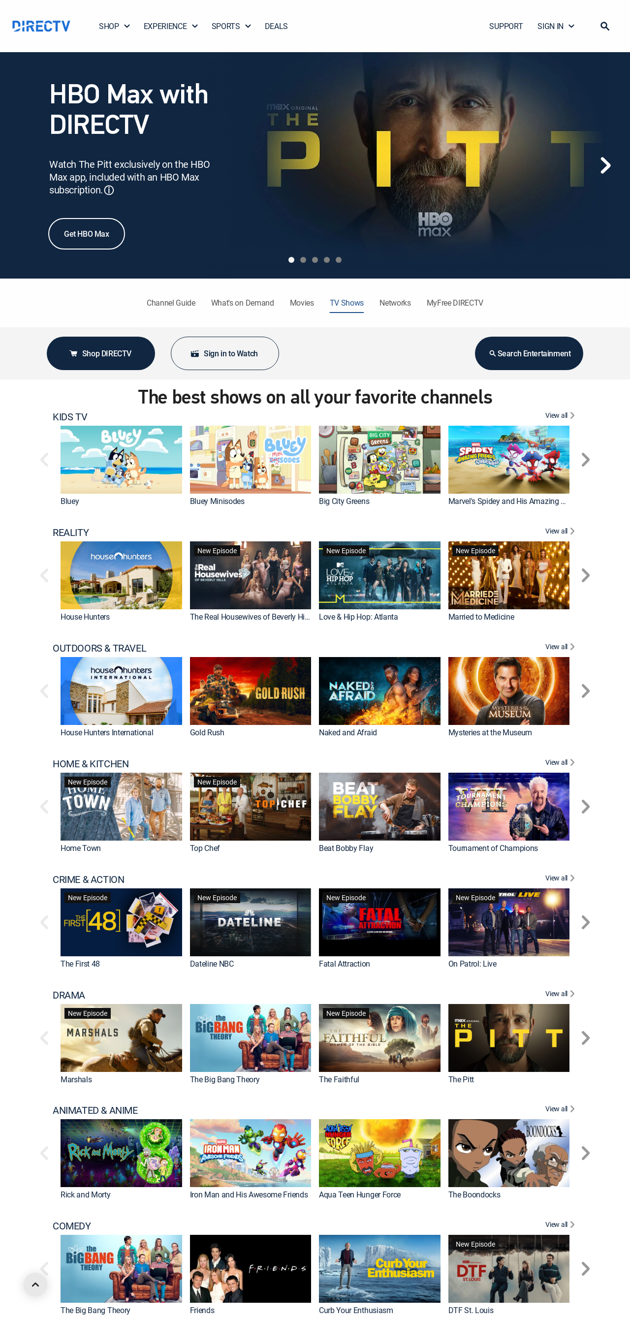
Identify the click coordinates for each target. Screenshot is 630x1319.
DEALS (276, 26)
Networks (394, 302)
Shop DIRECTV (99, 353)
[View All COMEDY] (561, 1226)
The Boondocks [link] (474, 1194)
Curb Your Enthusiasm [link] (356, 1310)
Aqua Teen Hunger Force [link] (360, 1194)
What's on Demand (242, 302)
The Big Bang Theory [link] (225, 1079)
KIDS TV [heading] (70, 416)
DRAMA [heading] (69, 995)
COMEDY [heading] (72, 1226)
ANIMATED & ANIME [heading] (95, 1110)
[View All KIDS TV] (561, 416)
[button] (605, 26)
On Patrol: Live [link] (472, 963)
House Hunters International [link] (107, 732)
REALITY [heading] (71, 532)
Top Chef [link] (205, 848)
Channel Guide (171, 302)
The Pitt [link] (461, 1079)
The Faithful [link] (339, 1079)
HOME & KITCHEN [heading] (90, 763)
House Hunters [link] (85, 616)
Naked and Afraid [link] (348, 732)
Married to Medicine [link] (481, 616)
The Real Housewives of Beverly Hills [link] (251, 616)
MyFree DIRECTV (455, 302)
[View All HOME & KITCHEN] (561, 763)
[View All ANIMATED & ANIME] (561, 1110)
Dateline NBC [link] (212, 963)
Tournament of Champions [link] (493, 848)
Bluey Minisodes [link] (217, 501)
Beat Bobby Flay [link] (346, 848)
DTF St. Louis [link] (471, 1310)
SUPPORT (506, 26)
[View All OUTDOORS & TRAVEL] (561, 648)
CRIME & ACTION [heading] (88, 879)
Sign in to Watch (224, 353)
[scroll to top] (35, 1284)
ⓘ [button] (109, 190)
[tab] (291, 260)
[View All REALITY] (561, 532)
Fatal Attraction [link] (344, 963)
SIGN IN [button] (556, 26)
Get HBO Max (86, 233)
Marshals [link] (76, 1079)
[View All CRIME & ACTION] (561, 879)
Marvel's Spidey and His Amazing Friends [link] (517, 501)
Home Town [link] (81, 848)
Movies (302, 302)
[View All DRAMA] (561, 995)
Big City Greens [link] (344, 501)
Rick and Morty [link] (86, 1194)
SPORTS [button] (232, 26)
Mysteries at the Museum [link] (490, 732)
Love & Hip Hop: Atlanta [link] (358, 616)
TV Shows (347, 302)
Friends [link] (202, 1310)
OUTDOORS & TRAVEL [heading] (99, 648)
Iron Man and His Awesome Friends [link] (249, 1194)
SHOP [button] (115, 26)
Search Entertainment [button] (529, 353)
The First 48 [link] (80, 963)
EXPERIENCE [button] (171, 26)
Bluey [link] (70, 501)
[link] (121, 460)
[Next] (605, 165)
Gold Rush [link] (207, 732)
